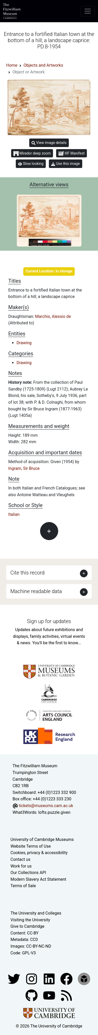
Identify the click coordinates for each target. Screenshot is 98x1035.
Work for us (21, 866)
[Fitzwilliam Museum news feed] (66, 995)
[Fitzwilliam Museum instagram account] (32, 978)
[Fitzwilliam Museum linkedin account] (67, 978)
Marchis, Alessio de (53, 316)
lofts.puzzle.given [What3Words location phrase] (54, 812)
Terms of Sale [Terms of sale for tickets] (23, 885)
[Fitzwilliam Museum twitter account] (14, 978)
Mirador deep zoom (32, 153)
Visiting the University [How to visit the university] (30, 919)
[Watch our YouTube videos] (49, 995)
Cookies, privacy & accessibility (39, 852)
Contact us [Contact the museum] (21, 859)
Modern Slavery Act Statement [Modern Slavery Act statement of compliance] (38, 879)
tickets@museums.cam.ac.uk (46, 805)
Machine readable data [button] (36, 591)
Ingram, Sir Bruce (24, 468)
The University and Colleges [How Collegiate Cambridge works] (36, 913)
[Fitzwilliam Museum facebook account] (49, 978)
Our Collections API (28, 872)
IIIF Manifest (71, 153)
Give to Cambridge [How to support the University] (27, 926)
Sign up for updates (49, 621)
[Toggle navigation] (87, 11)
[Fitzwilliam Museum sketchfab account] (84, 978)
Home (11, 65)
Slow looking (30, 164)
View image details (49, 143)
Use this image (65, 164)
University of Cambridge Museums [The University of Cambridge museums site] (42, 839)
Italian (14, 514)
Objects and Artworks (43, 65)
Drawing (24, 342)
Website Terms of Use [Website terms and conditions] (31, 846)
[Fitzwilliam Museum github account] (32, 995)
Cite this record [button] (27, 573)
